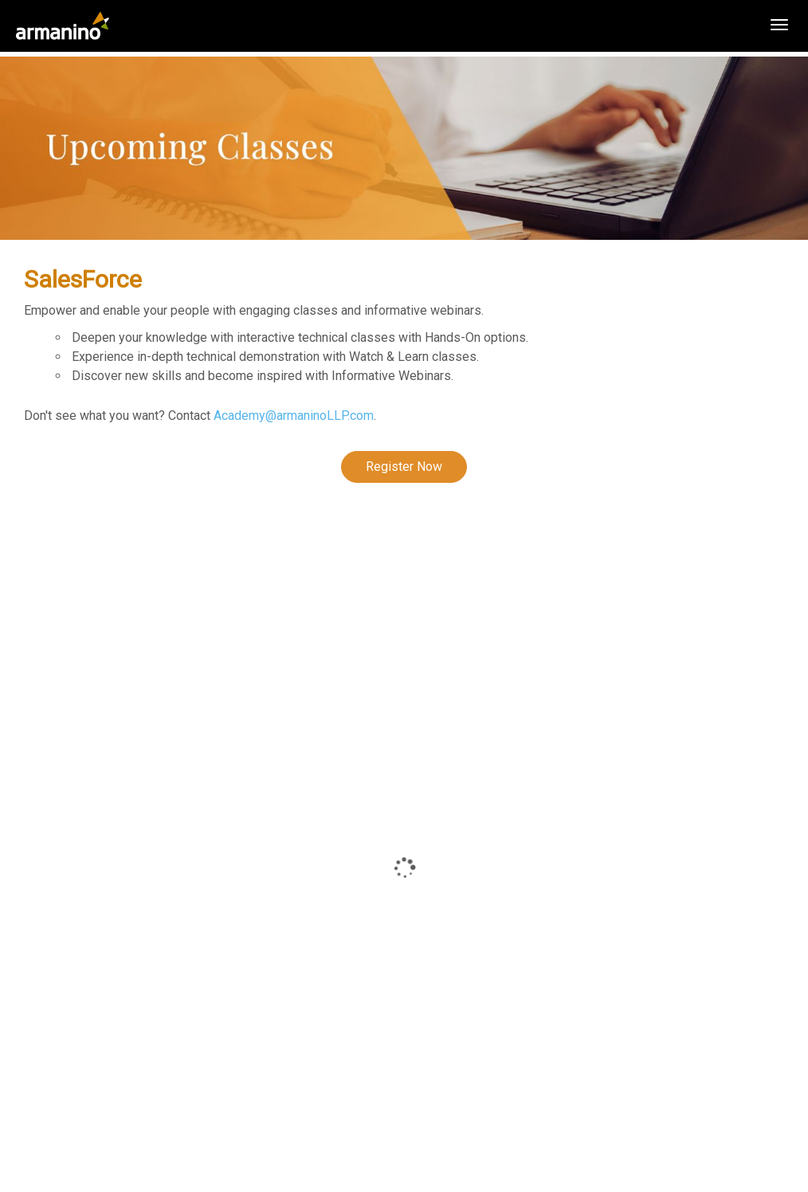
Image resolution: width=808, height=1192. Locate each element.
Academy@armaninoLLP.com (294, 415)
